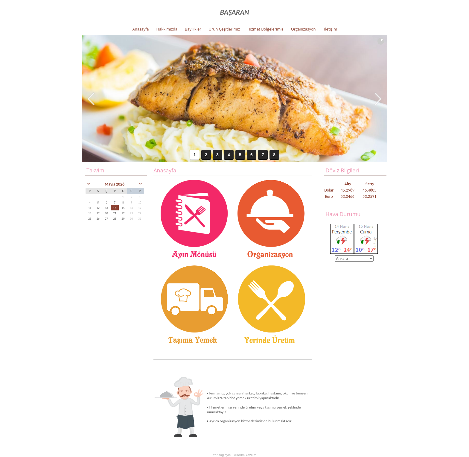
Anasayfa (141, 29)
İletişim (330, 29)
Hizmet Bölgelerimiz (265, 29)
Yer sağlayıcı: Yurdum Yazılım (234, 455)
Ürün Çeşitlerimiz (224, 29)
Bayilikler (193, 29)
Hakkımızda (166, 29)
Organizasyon (303, 29)
